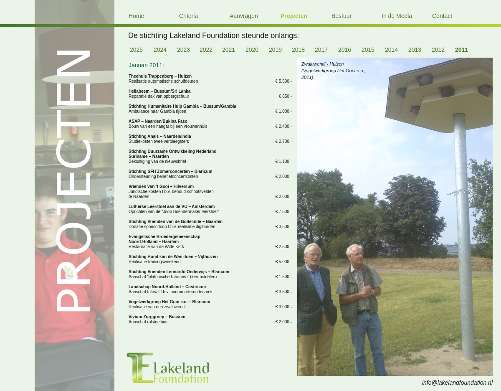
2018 (298, 49)
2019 (275, 49)
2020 (251, 49)
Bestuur (341, 16)
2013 (414, 49)
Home (136, 16)
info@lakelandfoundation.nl (457, 382)
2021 (228, 49)
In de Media (397, 16)
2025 (136, 49)
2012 (438, 49)
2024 (160, 49)
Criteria (188, 16)
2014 (391, 49)
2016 (344, 49)
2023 (183, 49)
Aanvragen (244, 16)
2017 (321, 49)
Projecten (294, 16)
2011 (461, 49)
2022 (206, 49)
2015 (368, 49)
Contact (442, 16)
